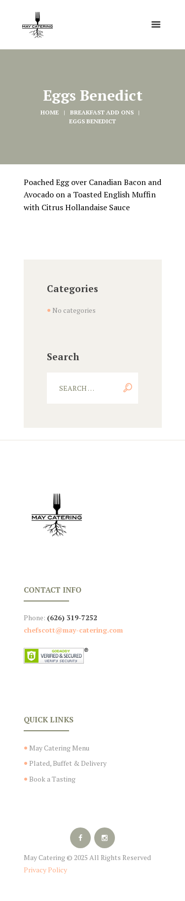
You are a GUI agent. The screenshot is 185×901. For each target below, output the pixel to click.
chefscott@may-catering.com (73, 630)
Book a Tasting (52, 779)
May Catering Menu (59, 747)
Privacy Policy (45, 869)
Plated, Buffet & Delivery (68, 763)
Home (49, 112)
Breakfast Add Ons (102, 112)
